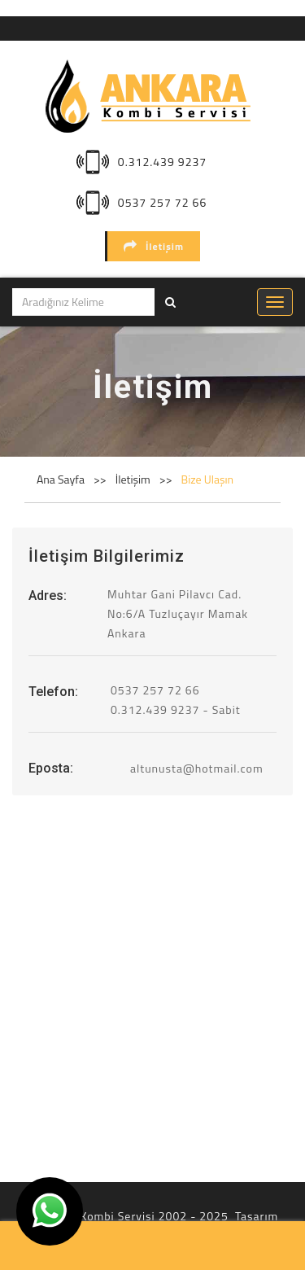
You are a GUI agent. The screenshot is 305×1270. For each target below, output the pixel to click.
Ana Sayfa (61, 479)
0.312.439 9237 (162, 161)
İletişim (154, 246)
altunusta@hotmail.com (197, 768)
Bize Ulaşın (207, 479)
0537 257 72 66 (162, 202)
